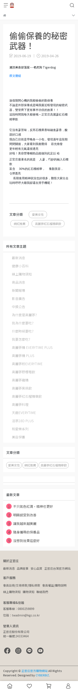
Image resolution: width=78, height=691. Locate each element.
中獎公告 (18, 306)
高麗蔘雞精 (20, 379)
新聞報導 (18, 290)
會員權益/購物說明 (54, 585)
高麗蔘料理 (20, 404)
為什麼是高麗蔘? (24, 314)
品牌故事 (22, 568)
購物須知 (28, 592)
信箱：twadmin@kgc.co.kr (21, 615)
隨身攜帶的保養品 (23, 532)
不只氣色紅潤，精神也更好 (29, 506)
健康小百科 (20, 265)
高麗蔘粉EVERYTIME (27, 363)
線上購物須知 (22, 274)
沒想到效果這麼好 (23, 540)
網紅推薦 (19, 223)
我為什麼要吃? (22, 322)
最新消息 (18, 257)
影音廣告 (18, 298)
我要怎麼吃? (21, 339)
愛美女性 (38, 214)
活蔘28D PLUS (23, 420)
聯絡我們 (42, 592)
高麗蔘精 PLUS (23, 355)
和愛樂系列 (20, 428)
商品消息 (18, 282)
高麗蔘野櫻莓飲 (23, 371)
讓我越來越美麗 (21, 523)
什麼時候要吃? (22, 331)
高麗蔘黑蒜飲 (22, 388)
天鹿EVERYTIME (24, 412)
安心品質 (36, 568)
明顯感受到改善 (21, 515)
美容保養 (18, 436)
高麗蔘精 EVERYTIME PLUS (32, 347)
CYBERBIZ (42, 675)
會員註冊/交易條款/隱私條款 (21, 585)
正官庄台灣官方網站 (57, 568)
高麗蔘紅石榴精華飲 (48, 223)
